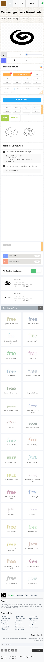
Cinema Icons (32, 623)
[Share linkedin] (16, 650)
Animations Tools (20, 619)
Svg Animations (33, 619)
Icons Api (31, 625)
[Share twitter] (9, 650)
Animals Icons (5, 621)
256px (7, 111)
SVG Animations (22, 74)
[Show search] (16, 3)
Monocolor (7, 19)
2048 (36, 111)
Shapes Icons (19, 625)
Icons (5, 118)
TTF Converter (33, 616)
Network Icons (19, 623)
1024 (26, 111)
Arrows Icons (18, 621)
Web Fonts (11, 595)
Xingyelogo (7, 245)
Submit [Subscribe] (37, 650)
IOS (37, 82)
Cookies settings (19, 629)
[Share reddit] (6, 650)
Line (17, 82)
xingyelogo (17, 279)
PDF (7, 78)
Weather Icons (33, 621)
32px (16, 108)
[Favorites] (23, 285)
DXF (7, 82)
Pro (27, 60)
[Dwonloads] (27, 285)
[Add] (15, 285)
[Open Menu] (22, 3)
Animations (14, 118)
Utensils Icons (5, 625)
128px (36, 108)
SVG (7, 74)
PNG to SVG (4, 616)
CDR (27, 78)
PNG (37, 74)
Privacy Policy (5, 629)
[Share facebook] (2, 650)
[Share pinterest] (12, 650)
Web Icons (34, 595)
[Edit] (19, 285)
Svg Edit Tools (19, 616)
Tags (26, 595)
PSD (37, 78)
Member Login (5, 627)
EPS (17, 78)
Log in (32, 3)
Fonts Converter (5, 619)
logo (17, 19)
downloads (22, 100)
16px (7, 108)
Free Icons (20, 595)
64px (26, 108)
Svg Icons (3, 3)
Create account (19, 627)
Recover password (34, 627)
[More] (31, 285)
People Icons (5, 623)
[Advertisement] (22, 208)
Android (27, 82)
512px (17, 111)
